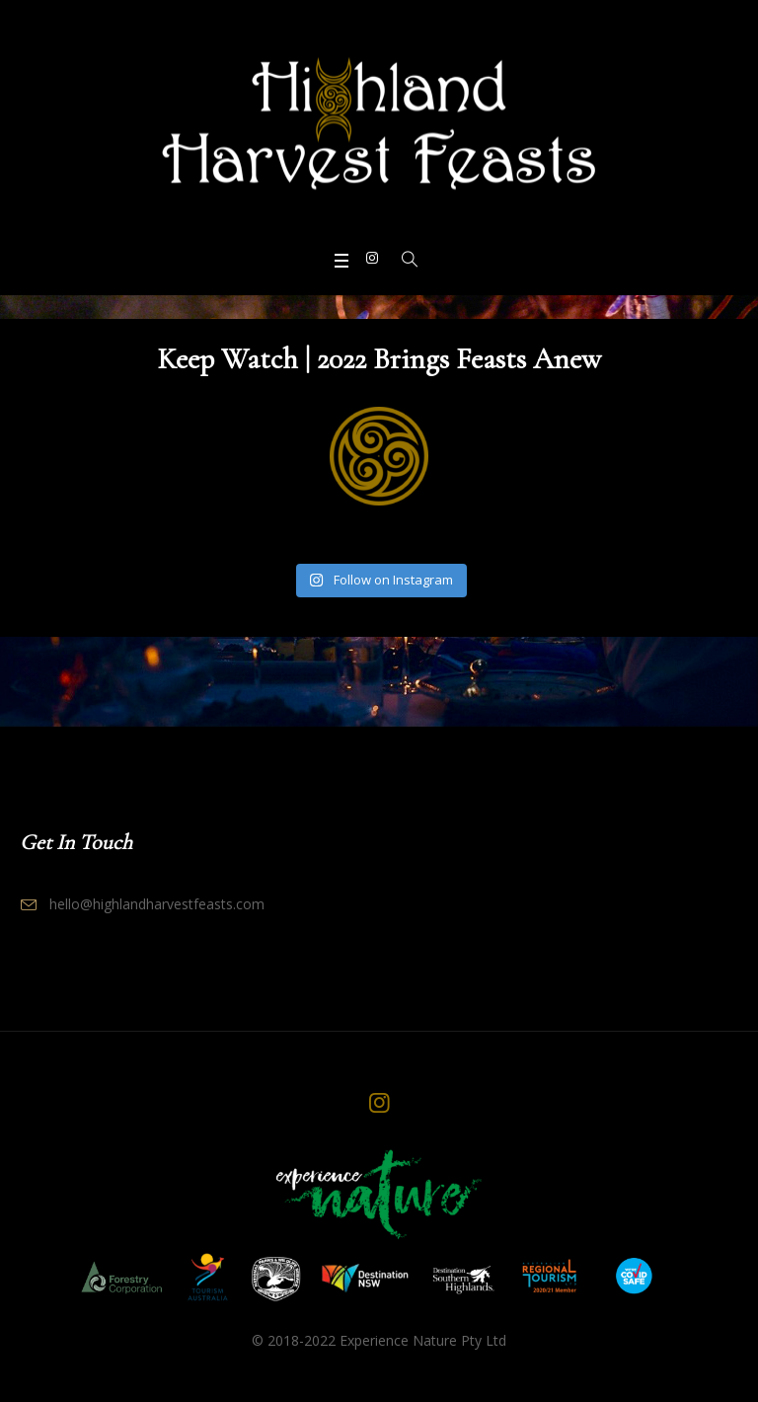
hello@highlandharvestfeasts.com (157, 904)
